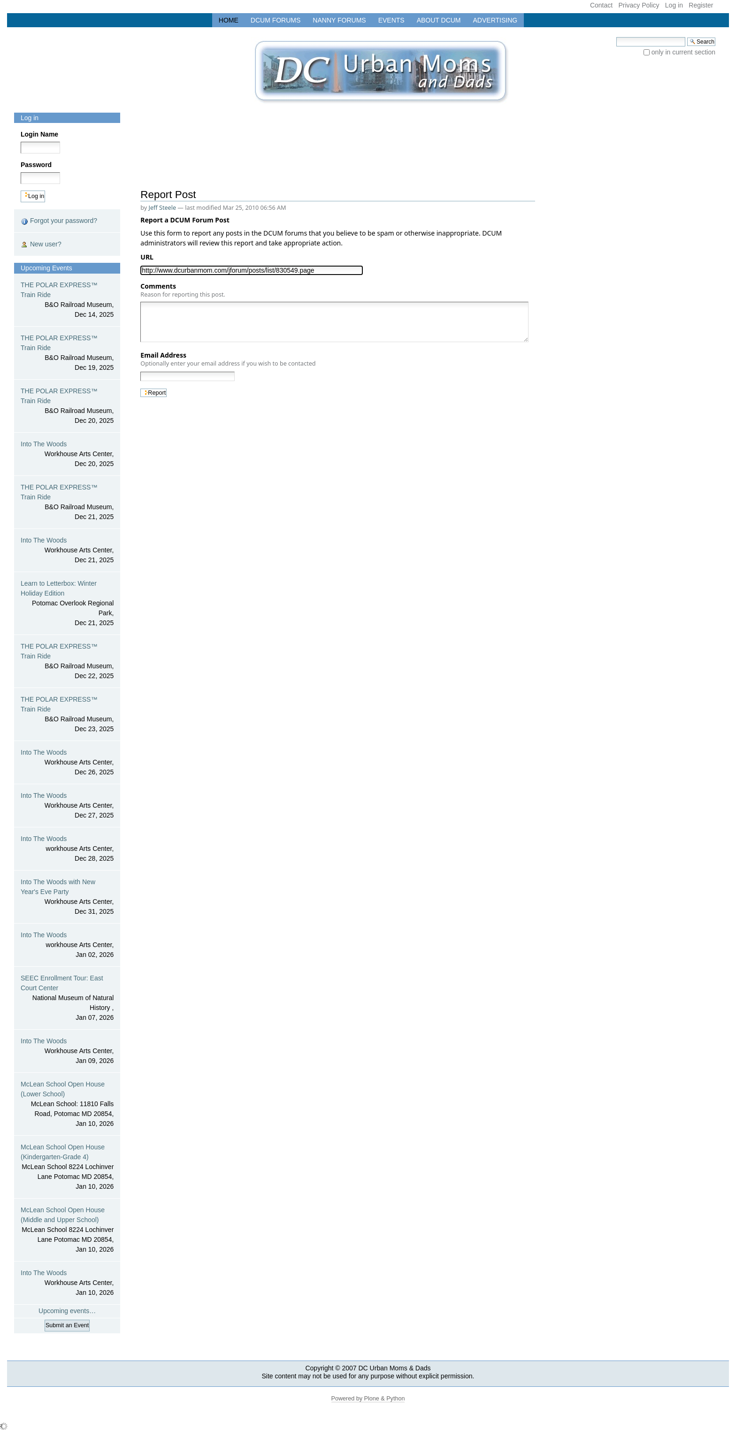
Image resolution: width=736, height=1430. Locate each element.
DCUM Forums (276, 20)
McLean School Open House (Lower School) (67, 1104)
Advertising (495, 20)
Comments (182, 290)
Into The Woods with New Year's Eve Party (67, 897)
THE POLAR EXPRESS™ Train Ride (67, 300)
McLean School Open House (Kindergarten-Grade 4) (67, 1167)
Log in (674, 5)
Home (228, 20)
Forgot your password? (59, 221)
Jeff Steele (162, 208)
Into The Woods (67, 454)
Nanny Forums (339, 20)
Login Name (39, 134)
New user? (41, 244)
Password (36, 164)
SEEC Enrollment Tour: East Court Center (67, 998)
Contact (601, 5)
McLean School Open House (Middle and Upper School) (67, 1230)
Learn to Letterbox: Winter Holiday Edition (67, 604)
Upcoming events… (67, 1311)
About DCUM (439, 20)
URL (148, 256)
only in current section (683, 52)
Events (391, 20)
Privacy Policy (638, 5)
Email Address (227, 359)
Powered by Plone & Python (368, 1398)
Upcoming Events (46, 268)
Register (701, 5)
